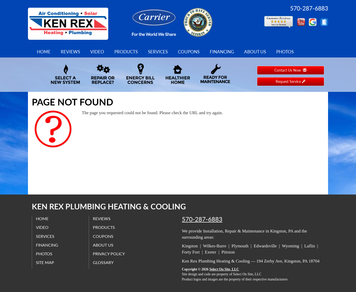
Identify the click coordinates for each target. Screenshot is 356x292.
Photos (285, 51)
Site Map (45, 262)
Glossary (103, 262)
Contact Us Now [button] (290, 70)
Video (97, 51)
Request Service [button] (290, 81)
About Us (255, 51)
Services (158, 51)
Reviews (70, 51)
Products (126, 51)
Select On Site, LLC (224, 269)
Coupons (189, 51)
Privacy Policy (109, 253)
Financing (222, 51)
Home (44, 51)
